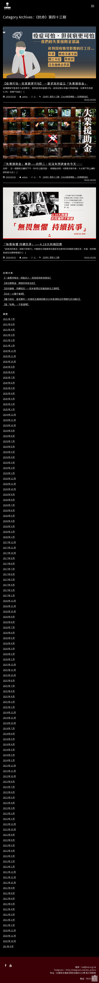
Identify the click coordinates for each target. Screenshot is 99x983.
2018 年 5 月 (9, 515)
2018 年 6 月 (9, 510)
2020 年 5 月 (9, 388)
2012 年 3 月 (9, 856)
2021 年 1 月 (9, 345)
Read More (90, 99)
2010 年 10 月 (9, 941)
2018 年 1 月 (9, 537)
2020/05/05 (9, 177)
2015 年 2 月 (9, 701)
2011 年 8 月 (9, 893)
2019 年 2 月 (9, 467)
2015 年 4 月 (9, 696)
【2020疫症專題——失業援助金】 (74, 96)
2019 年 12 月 (9, 414)
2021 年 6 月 (9, 324)
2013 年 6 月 (9, 792)
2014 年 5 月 (9, 739)
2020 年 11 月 (9, 356)
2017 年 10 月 (9, 552)
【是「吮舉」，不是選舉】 (16, 304)
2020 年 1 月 (9, 409)
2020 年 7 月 (9, 377)
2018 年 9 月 (9, 494)
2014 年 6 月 (9, 733)
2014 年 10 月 (9, 723)
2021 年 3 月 (9, 334)
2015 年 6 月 (9, 691)
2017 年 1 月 (9, 595)
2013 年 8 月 (9, 781)
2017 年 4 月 (9, 584)
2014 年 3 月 (9, 749)
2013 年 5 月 (9, 797)
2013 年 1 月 (9, 818)
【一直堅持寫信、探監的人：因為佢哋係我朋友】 (27, 277)
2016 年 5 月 (9, 638)
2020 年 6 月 (9, 382)
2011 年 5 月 (9, 903)
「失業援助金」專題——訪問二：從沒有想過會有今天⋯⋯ (42, 164)
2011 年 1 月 (9, 925)
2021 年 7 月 (9, 319)
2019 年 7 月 (9, 441)
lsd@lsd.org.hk (88, 967)
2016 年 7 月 (9, 627)
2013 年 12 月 (9, 765)
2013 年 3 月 (9, 808)
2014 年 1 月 (9, 760)
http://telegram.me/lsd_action (81, 969)
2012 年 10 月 (9, 829)
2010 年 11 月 (9, 935)
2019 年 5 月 (9, 451)
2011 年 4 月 (9, 909)
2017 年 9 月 (9, 558)
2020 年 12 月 (9, 350)
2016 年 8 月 (9, 622)
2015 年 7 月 (9, 685)
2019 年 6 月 (9, 446)
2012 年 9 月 (9, 834)
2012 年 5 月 (9, 845)
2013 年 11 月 (9, 770)
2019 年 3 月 (9, 462)
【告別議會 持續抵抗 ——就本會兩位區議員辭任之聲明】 (31, 288)
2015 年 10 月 (9, 675)
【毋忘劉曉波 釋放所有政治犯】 (19, 283)
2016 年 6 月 (9, 632)
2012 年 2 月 (9, 861)
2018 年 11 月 (9, 483)
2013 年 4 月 (9, 802)
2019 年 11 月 (9, 420)
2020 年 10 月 (9, 361)
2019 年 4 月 (9, 457)
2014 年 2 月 (9, 754)
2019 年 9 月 (9, 430)
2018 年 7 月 (9, 505)
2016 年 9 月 (9, 616)
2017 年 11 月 (9, 547)
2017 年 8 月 (9, 563)
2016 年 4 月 (9, 643)
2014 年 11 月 (9, 717)
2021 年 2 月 (9, 340)
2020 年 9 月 (9, 366)
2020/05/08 (9, 96)
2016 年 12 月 (9, 600)
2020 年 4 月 (9, 393)
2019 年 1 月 (9, 473)
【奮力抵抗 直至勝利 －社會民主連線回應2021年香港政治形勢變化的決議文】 (42, 299)
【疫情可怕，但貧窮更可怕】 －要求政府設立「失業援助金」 (45, 83)
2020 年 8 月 (9, 372)
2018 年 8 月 (9, 499)
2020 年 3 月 (9, 398)
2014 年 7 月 (9, 728)
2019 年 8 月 (9, 435)
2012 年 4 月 (9, 850)
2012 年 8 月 (9, 840)
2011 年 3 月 (9, 914)
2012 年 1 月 (9, 866)
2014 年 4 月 (9, 744)
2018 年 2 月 (9, 531)
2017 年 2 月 (9, 590)
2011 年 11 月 (9, 877)
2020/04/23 (9, 257)
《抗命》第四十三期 (50, 96)
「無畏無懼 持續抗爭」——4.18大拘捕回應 (32, 244)
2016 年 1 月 (9, 659)
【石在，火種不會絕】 (14, 293)
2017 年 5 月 (9, 579)
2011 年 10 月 (9, 882)
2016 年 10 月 (9, 611)
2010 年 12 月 (9, 930)
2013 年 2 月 (9, 813)
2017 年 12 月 (9, 542)
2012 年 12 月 (9, 824)
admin (22, 96)
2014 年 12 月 (9, 712)
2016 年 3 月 (9, 648)
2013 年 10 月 (9, 776)
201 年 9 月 (8, 946)
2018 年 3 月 (9, 526)
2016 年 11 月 (9, 606)
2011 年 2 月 (9, 919)
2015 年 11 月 (9, 669)
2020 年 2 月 (9, 404)
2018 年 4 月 (9, 521)
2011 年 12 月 (9, 871)
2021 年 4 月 (9, 329)
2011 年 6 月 (9, 898)
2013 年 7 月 (9, 786)
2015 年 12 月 (9, 664)
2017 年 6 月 (9, 574)
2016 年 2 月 (9, 653)
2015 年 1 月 (9, 707)
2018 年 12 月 (9, 478)
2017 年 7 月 (9, 568)
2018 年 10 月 (9, 489)
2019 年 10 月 (9, 425)
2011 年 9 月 (9, 887)
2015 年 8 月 (9, 680)
